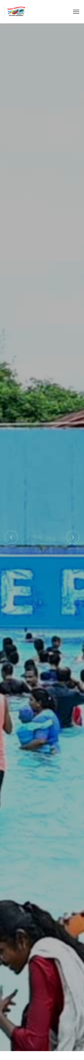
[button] (11, 537)
